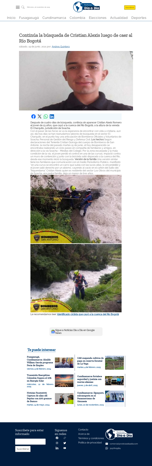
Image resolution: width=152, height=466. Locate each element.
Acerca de (84, 434)
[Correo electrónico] (30, 442)
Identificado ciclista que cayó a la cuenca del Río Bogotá (88, 314)
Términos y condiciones (91, 438)
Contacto (83, 429)
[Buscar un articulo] (23, 8)
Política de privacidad (90, 442)
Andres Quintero (61, 46)
